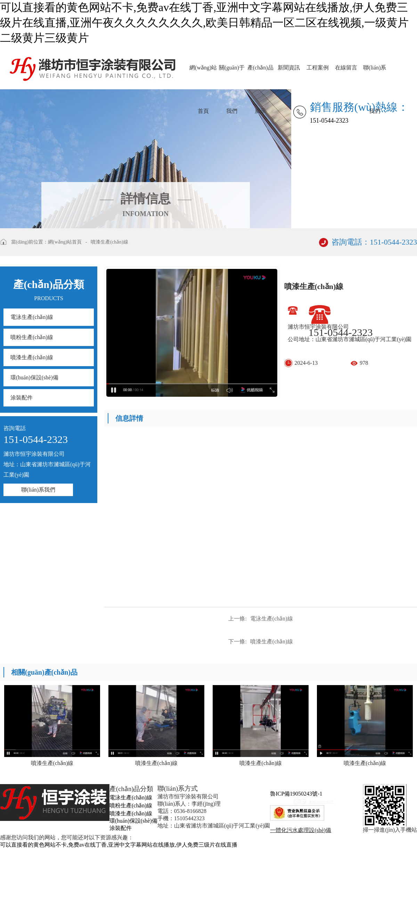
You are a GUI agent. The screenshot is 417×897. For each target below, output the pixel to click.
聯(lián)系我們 (374, 77)
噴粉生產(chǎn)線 (31, 337)
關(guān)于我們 (232, 77)
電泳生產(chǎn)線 (31, 317)
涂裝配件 (21, 398)
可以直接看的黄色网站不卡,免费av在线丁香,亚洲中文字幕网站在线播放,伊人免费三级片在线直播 (118, 845)
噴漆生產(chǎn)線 (109, 242)
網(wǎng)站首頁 (203, 77)
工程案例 (317, 68)
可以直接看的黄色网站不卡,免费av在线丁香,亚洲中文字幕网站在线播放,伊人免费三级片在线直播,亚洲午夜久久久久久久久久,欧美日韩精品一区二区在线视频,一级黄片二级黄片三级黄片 (204, 22)
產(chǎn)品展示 (260, 77)
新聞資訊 (289, 68)
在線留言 (346, 68)
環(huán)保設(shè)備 (34, 377)
